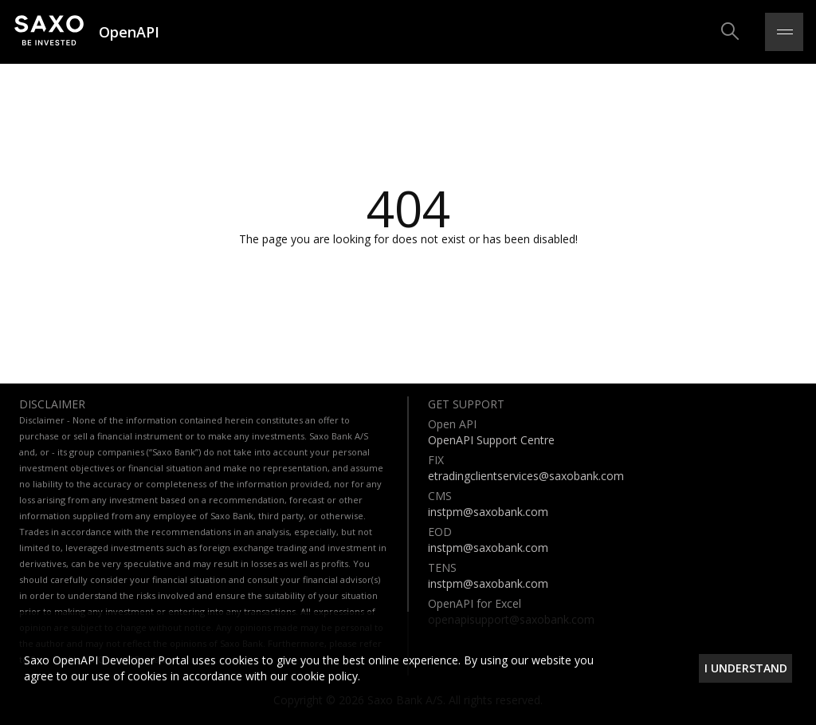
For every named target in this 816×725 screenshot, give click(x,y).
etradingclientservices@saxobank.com (526, 475)
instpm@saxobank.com (488, 511)
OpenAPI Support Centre (491, 439)
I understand (745, 668)
